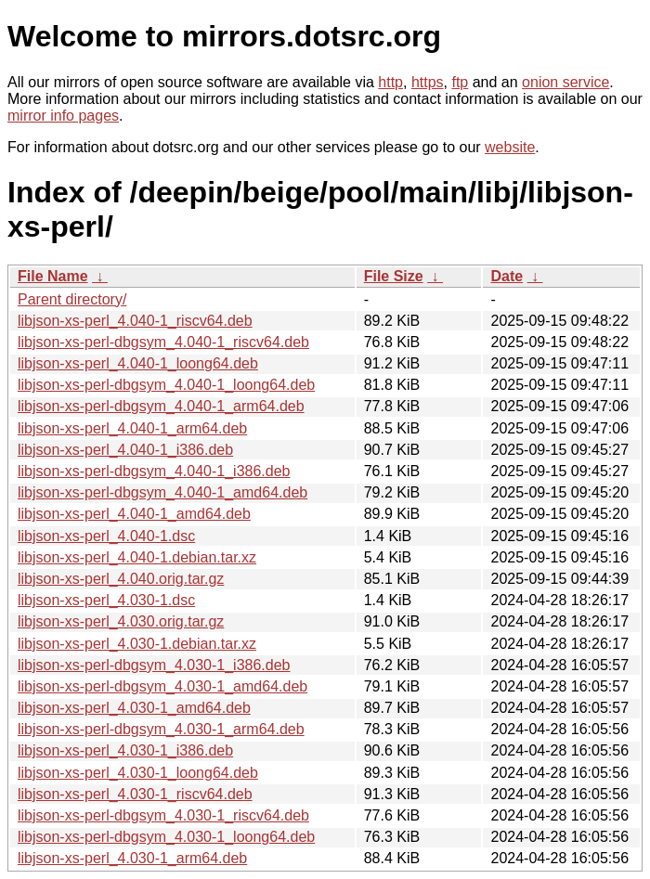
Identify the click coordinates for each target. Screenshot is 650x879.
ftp (459, 82)
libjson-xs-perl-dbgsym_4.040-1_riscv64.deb (163, 342)
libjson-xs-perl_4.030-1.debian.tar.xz (137, 644)
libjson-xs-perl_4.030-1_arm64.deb (132, 858)
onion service (565, 82)
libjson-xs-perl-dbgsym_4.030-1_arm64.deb (161, 729)
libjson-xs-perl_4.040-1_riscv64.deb (135, 321)
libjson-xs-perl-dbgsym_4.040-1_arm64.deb (161, 406)
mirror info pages (63, 115)
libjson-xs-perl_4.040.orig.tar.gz (121, 579)
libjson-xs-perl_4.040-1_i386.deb (125, 450)
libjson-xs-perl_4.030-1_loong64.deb (138, 773)
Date (506, 276)
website (510, 147)
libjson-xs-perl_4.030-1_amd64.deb (134, 708)
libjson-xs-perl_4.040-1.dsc (106, 536)
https (427, 82)
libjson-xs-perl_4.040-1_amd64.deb (134, 514)
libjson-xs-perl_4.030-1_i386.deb (125, 750)
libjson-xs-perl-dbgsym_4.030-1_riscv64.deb (163, 815)
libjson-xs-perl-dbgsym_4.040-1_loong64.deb (166, 385)
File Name (53, 276)
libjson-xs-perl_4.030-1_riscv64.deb (135, 794)
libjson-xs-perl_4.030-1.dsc (106, 600)
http (390, 82)
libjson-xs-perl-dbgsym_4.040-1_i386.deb (154, 471)
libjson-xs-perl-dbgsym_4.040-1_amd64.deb (162, 492)
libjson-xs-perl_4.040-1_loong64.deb (138, 363)
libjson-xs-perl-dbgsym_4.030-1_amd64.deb (162, 686)
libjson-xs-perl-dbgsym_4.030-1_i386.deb (154, 665)
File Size (393, 276)
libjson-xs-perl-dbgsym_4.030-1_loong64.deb (166, 837)
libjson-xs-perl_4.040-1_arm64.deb (132, 428)
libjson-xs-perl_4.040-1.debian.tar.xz (137, 557)
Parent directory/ (72, 299)
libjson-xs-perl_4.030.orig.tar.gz (121, 621)
